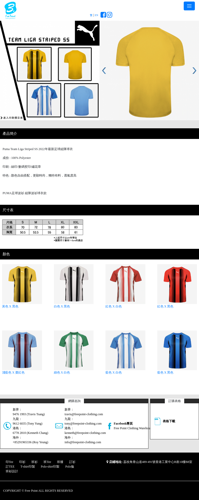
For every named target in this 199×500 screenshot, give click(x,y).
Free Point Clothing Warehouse (133, 428)
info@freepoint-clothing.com (83, 442)
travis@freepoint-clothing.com (84, 414)
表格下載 (169, 421)
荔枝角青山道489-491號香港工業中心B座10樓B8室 (157, 462)
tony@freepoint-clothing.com (83, 423)
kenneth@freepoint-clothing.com (85, 433)
